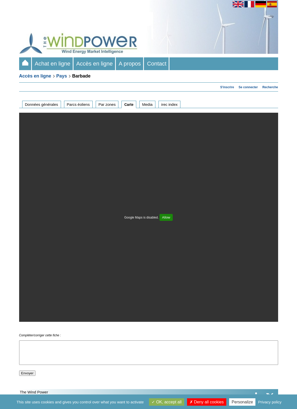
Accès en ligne (94, 63)
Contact (156, 63)
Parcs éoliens (78, 104)
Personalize (242, 402)
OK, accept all (166, 402)
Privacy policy (270, 402)
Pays (61, 76)
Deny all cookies (207, 402)
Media (147, 104)
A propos (130, 63)
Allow (166, 217)
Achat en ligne (52, 63)
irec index (169, 104)
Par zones (107, 104)
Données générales (41, 104)
